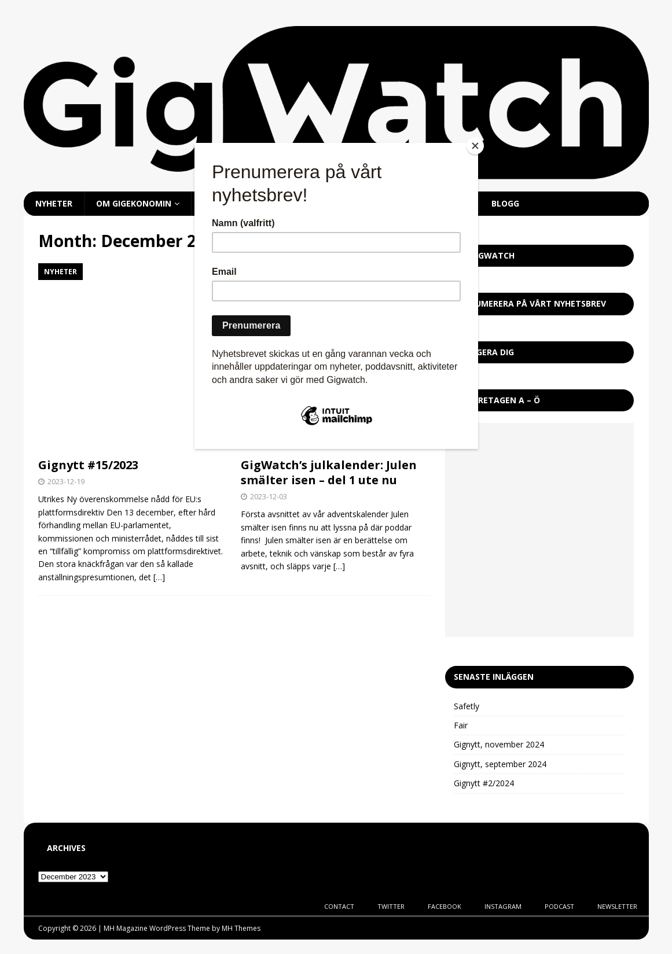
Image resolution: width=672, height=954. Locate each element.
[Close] (475, 145)
